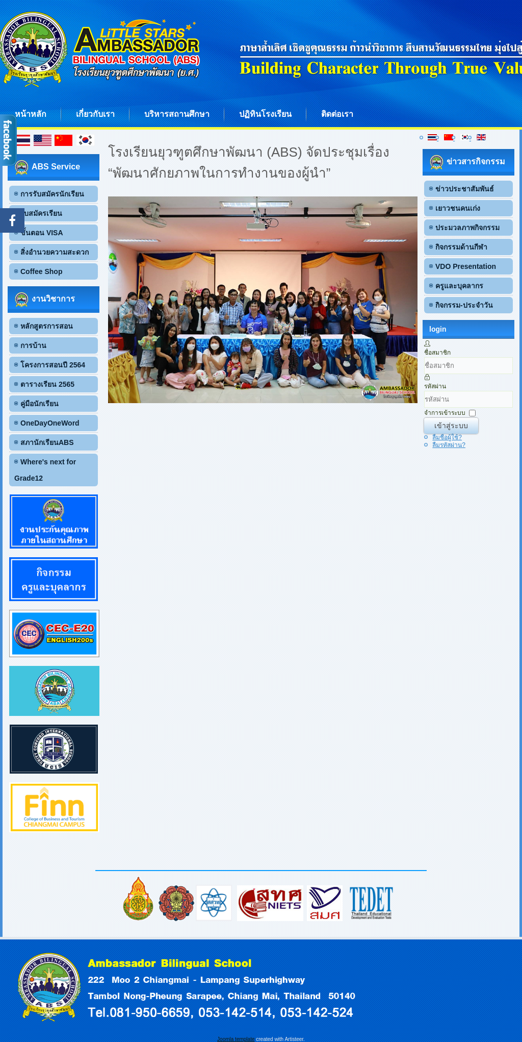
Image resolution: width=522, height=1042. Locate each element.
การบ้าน (33, 345)
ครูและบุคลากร (459, 286)
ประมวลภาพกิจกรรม (467, 228)
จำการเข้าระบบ (444, 412)
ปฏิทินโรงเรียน (265, 114)
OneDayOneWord (50, 423)
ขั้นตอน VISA (41, 233)
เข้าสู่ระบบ (451, 425)
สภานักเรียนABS (47, 442)
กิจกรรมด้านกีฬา (461, 247)
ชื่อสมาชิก (437, 352)
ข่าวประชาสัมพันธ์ (464, 189)
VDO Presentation (465, 266)
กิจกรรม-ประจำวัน (464, 305)
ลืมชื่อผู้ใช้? (447, 437)
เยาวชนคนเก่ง (457, 208)
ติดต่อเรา (337, 114)
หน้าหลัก (30, 114)
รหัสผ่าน (435, 386)
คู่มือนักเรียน (39, 404)
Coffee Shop (41, 271)
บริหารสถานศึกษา (177, 114)
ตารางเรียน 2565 (47, 384)
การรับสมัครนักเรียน (52, 194)
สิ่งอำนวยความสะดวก (54, 252)
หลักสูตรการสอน (46, 326)
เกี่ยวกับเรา (95, 114)
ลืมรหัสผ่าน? (448, 445)
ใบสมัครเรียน (41, 213)
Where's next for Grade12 (45, 470)
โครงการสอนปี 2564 (52, 365)
